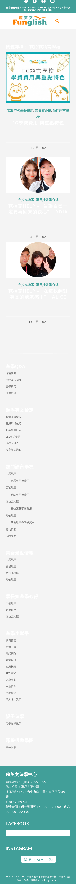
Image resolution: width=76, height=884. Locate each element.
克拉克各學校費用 (20, 110)
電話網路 (11, 653)
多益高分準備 (13, 417)
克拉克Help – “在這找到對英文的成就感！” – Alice (38, 294)
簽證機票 (11, 666)
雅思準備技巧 (13, 423)
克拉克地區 (26, 200)
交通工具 (11, 647)
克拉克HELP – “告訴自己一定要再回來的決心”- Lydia (38, 209)
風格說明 (11, 529)
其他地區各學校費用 (22, 522)
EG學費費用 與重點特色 (38, 123)
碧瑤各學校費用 (20, 494)
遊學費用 (11, 386)
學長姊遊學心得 (47, 200)
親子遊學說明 (13, 723)
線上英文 (11, 679)
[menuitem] (55, 21)
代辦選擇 (11, 393)
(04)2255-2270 (29, 7)
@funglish (53, 7)
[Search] (55, 21)
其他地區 (11, 515)
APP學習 (11, 673)
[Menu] (64, 21)
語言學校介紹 (34, 9)
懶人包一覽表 (13, 699)
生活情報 (11, 686)
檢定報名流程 (13, 449)
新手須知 (47, 9)
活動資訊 (11, 693)
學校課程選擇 (13, 380)
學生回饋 (11, 747)
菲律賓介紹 (43, 110)
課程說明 (11, 536)
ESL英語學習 (13, 436)
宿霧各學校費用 (20, 480)
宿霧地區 (11, 473)
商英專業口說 (13, 430)
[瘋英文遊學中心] (31, 21)
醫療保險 (11, 660)
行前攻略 (11, 373)
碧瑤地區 (11, 487)
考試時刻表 (12, 443)
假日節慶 (11, 640)
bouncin (54, 880)
